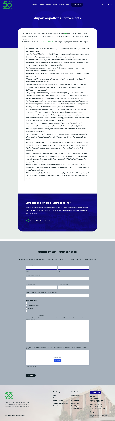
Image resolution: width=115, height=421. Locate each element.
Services (34, 5)
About (55, 5)
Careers (61, 5)
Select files (57, 360)
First (27, 270)
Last (59, 270)
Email (30, 283)
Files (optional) (31, 345)
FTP (103, 5)
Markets (41, 5)
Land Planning (32, 301)
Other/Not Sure (33, 309)
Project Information (35, 314)
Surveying (31, 307)
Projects (48, 5)
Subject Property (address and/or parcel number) (41, 291)
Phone (63, 283)
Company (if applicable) (33, 274)
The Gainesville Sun (46, 42)
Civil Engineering (33, 304)
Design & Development (95, 415)
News (67, 5)
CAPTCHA (28, 370)
